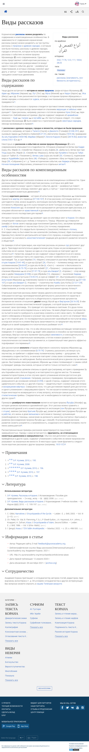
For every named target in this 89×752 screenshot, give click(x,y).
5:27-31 (42, 133)
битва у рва (38, 155)
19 (34, 259)
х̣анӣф (4, 226)
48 (35, 158)
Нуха (68, 112)
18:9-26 (70, 133)
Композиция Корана (64, 622)
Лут (34, 93)
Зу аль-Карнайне (10, 136)
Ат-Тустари (35, 609)
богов (15, 223)
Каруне (56, 136)
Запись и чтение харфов (66, 618)
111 (74, 59)
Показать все (11, 640)
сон (62, 408)
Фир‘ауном (64, 301)
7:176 (64, 59)
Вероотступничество (15, 666)
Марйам (32, 136)
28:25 (59, 62)
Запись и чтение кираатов (66, 613)
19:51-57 (60, 444)
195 (34, 460)
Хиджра (65, 161)
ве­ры (84, 318)
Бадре (81, 147)
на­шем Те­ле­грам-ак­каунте (49, 583)
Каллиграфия (11, 627)
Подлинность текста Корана (66, 627)
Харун (67, 93)
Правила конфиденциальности (78, 746)
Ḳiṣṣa (28, 522)
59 (9, 161)
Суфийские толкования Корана (41, 622)
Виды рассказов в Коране (31, 501)
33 (61, 155)
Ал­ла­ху (73, 229)
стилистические (9, 395)
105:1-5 (11, 139)
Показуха (9, 675)
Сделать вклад (8, 712)
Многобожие (11, 671)
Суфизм (34, 618)
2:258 (27, 274)
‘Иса (84, 93)
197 (38, 472)
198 (36, 476)
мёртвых (20, 386)
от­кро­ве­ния (25, 378)
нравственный (31, 210)
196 (41, 468)
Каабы (57, 282)
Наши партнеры (38, 706)
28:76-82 (72, 136)
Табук (80, 152)
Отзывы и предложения (41, 709)
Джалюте (53, 131)
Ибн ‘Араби (35, 613)
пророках (17, 45)
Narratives (20, 513)
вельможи (34, 414)
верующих (61, 109)
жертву (16, 199)
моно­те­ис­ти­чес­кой (36, 238)
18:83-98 (22, 136)
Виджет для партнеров (41, 703)
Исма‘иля (15, 207)
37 (57, 276)
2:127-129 (77, 282)
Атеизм (8, 657)
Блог (4, 715)
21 (47, 268)
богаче (49, 136)
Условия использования (76, 743)
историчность (73, 80)
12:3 (69, 59)
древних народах (32, 45)
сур (67, 245)
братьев (31, 411)
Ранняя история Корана (66, 631)
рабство (7, 414)
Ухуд (4, 152)
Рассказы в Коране (28, 495)
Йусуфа (70, 402)
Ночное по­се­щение (10, 164)
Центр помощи (37, 712)
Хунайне (63, 152)
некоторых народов (71, 120)
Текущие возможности (12, 706)
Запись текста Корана (15, 622)
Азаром (11, 262)
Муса (47, 93)
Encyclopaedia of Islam (44, 522)
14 (48, 274)
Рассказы (61, 70)
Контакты (6, 709)
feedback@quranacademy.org (51, 543)
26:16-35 (75, 301)
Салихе (25, 118)
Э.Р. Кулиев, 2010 (21, 460)
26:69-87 (23, 265)
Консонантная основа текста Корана (16, 631)
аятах (61, 164)
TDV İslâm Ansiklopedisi (33, 528)
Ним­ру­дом (19, 274)
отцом (5, 262)
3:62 (59, 59)
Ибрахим (15, 93)
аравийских (72, 115)
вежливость (57, 334)
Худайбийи (14, 158)
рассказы (61, 77)
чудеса (36, 99)
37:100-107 (38, 199)
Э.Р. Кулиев (12, 495)
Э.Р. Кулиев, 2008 (21, 464)
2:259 (40, 380)
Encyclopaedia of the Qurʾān (39, 513)
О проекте (6, 703)
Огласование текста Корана (16, 636)
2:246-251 (73, 131)
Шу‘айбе (37, 118)
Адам (4, 93)
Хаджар (77, 274)
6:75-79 (22, 268)
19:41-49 (20, 262)
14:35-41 (34, 276)
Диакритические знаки (16, 618)
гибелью (73, 109)
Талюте (36, 131)
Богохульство (11, 662)
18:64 (78, 59)
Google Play (9, 726)
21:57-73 (36, 271)
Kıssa (18, 528)
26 (44, 262)
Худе (15, 118)
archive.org (51, 563)
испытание (7, 279)
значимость (72, 77)
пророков (49, 90)
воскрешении (9, 386)
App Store (22, 726)
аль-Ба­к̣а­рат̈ (53, 271)
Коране (71, 217)
